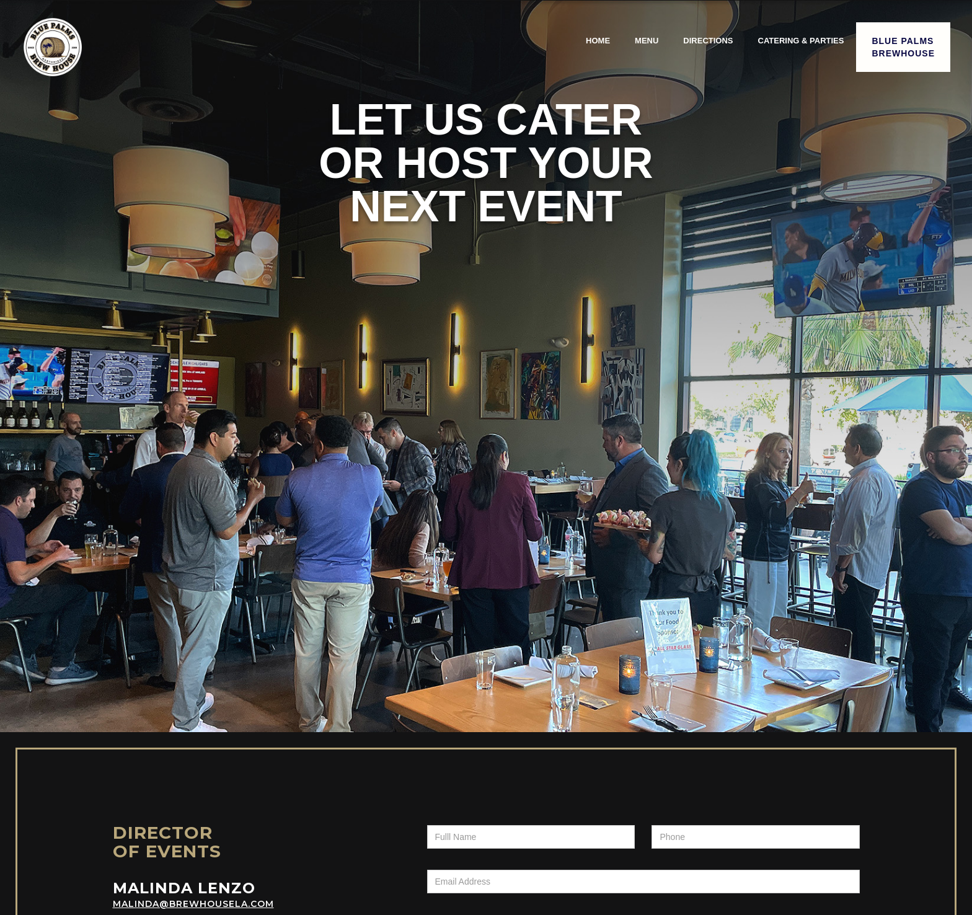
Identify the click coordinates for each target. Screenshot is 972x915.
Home (598, 40)
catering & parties (801, 40)
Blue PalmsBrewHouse (903, 47)
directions (708, 40)
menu (646, 40)
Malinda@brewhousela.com (193, 903)
